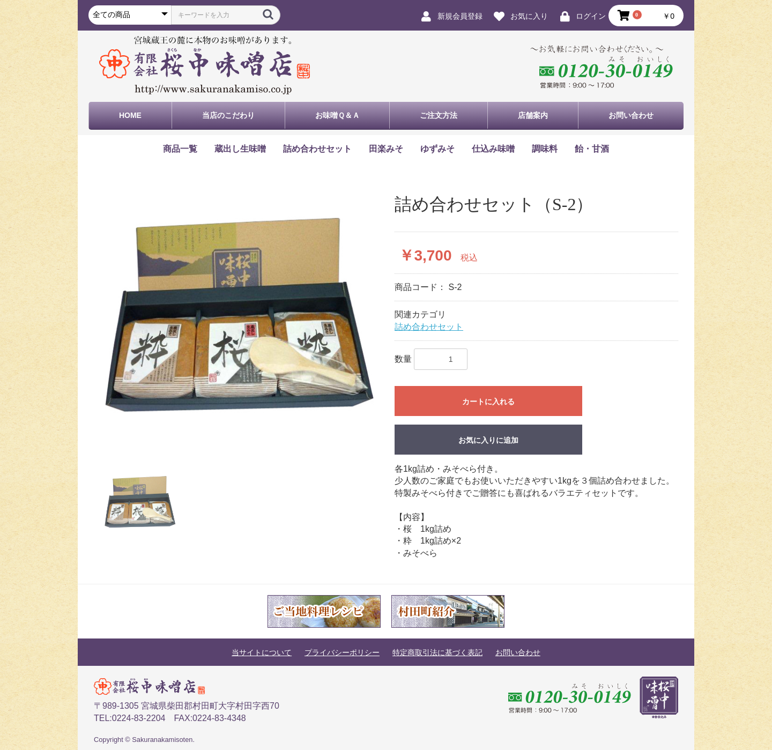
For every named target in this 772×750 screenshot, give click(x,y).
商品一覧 (180, 148)
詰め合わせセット (317, 148)
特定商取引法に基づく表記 (437, 652)
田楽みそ (386, 148)
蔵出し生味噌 (240, 148)
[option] (240, 314)
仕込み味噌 (493, 148)
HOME (130, 115)
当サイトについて (262, 652)
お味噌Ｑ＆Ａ (337, 115)
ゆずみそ (437, 148)
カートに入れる (488, 401)
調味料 (545, 148)
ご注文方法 (438, 115)
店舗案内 (533, 115)
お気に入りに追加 (488, 440)
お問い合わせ (631, 115)
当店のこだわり (228, 115)
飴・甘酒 (592, 148)
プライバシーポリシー (342, 652)
